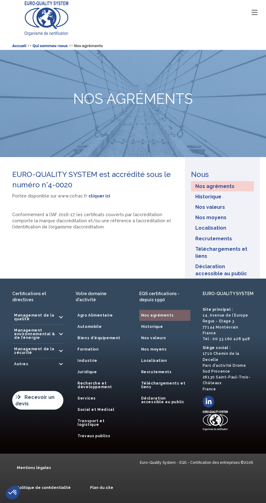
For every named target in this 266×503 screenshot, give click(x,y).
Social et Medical (95, 409)
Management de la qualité (34, 317)
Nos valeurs (210, 207)
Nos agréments (214, 186)
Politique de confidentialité (44, 488)
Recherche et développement (94, 385)
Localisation (210, 228)
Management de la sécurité (34, 351)
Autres (21, 364)
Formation (88, 349)
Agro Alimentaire (95, 315)
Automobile (89, 327)
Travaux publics (93, 436)
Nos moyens (211, 217)
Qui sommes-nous (50, 45)
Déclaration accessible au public (221, 270)
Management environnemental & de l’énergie (34, 334)
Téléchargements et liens (221, 252)
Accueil (19, 45)
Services (86, 398)
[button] (60, 317)
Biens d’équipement (98, 338)
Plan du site (101, 488)
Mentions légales (34, 468)
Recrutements (213, 239)
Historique (208, 197)
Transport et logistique (90, 423)
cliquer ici (99, 195)
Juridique (87, 372)
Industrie (87, 360)
